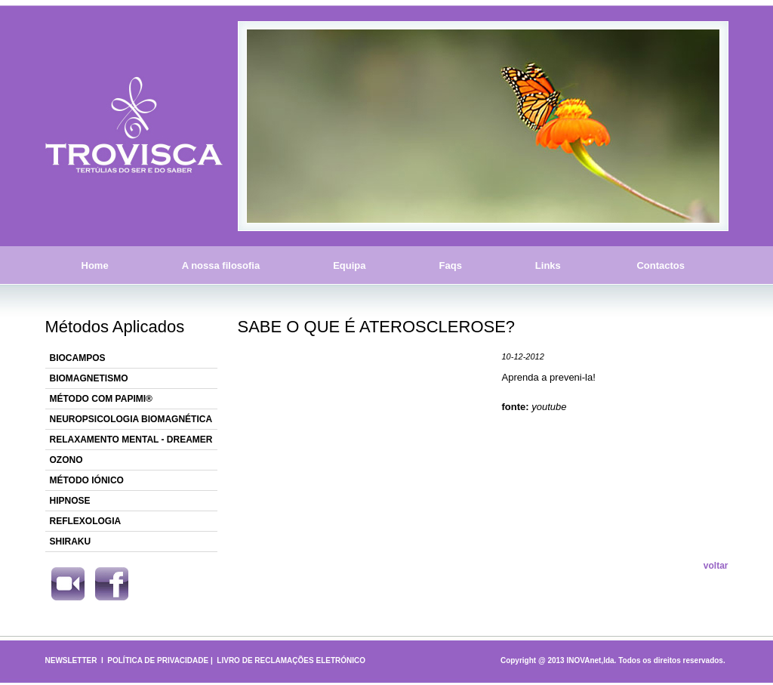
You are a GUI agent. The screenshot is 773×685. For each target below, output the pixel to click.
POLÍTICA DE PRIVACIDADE (157, 660)
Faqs (450, 265)
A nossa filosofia (221, 265)
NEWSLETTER (71, 660)
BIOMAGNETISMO (89, 378)
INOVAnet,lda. (591, 660)
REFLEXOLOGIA (86, 521)
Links (548, 265)
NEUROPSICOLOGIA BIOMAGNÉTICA (131, 419)
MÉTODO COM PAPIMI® (101, 398)
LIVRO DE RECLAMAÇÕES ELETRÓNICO (291, 660)
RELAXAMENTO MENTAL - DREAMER (131, 439)
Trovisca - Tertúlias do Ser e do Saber (134, 126)
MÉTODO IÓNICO (87, 480)
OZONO (66, 460)
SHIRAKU (70, 541)
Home (95, 265)
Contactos (661, 265)
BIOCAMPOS (78, 358)
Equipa (349, 265)
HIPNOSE (70, 500)
